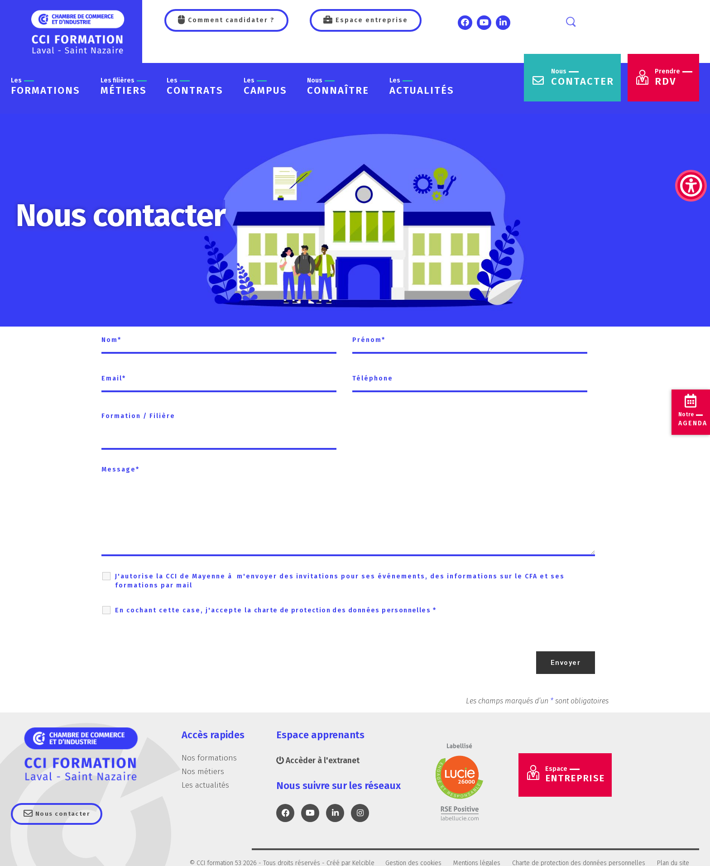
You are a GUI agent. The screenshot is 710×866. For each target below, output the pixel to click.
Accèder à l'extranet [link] (318, 760)
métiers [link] (124, 87)
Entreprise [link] (579, 776)
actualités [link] (421, 87)
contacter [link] (582, 77)
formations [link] (45, 87)
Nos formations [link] (209, 758)
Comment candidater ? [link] (230, 20)
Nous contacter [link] (65, 814)
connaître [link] (338, 87)
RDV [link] (673, 77)
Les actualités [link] (206, 784)
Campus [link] (265, 87)
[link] (691, 140)
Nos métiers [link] (203, 771)
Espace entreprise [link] (370, 20)
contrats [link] (195, 87)
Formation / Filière (138, 416)
